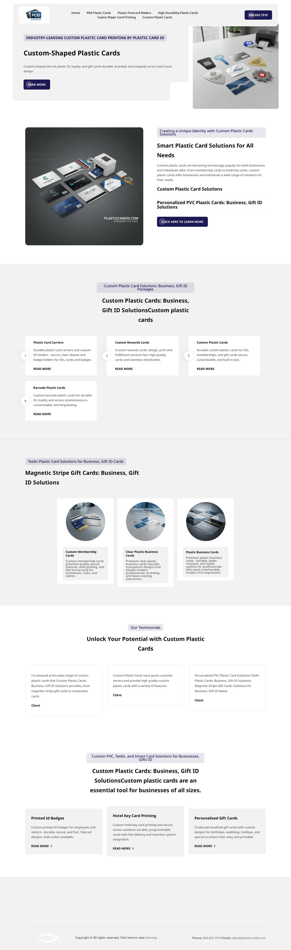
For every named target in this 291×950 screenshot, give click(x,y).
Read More (37, 85)
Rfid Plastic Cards (99, 13)
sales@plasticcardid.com (248, 938)
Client (35, 705)
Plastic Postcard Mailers (134, 13)
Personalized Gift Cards (216, 818)
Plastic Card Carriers (48, 342)
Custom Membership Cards (81, 553)
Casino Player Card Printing (116, 17)
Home (75, 13)
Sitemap (151, 937)
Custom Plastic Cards (157, 17)
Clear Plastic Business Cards (142, 553)
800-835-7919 (212, 938)
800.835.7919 (258, 15)
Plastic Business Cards (202, 552)
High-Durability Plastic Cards (178, 13)
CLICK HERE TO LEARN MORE (182, 222)
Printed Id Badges (47, 818)
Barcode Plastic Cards (49, 388)
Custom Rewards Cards (132, 342)
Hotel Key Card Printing (134, 815)
